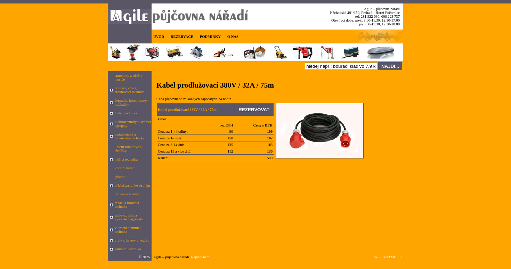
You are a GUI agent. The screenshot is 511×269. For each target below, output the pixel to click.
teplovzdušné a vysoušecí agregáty (129, 217)
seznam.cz (177, 262)
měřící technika (126, 159)
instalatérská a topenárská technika (129, 136)
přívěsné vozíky (127, 194)
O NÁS (232, 37)
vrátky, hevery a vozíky (132, 240)
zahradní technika (128, 249)
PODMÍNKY (210, 37)
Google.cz (159, 262)
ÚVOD (158, 37)
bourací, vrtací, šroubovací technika (130, 90)
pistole (120, 177)
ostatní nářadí (125, 168)
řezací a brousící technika (127, 205)
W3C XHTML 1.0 (388, 257)
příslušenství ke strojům (132, 185)
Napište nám (200, 257)
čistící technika (126, 113)
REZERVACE (182, 37)
